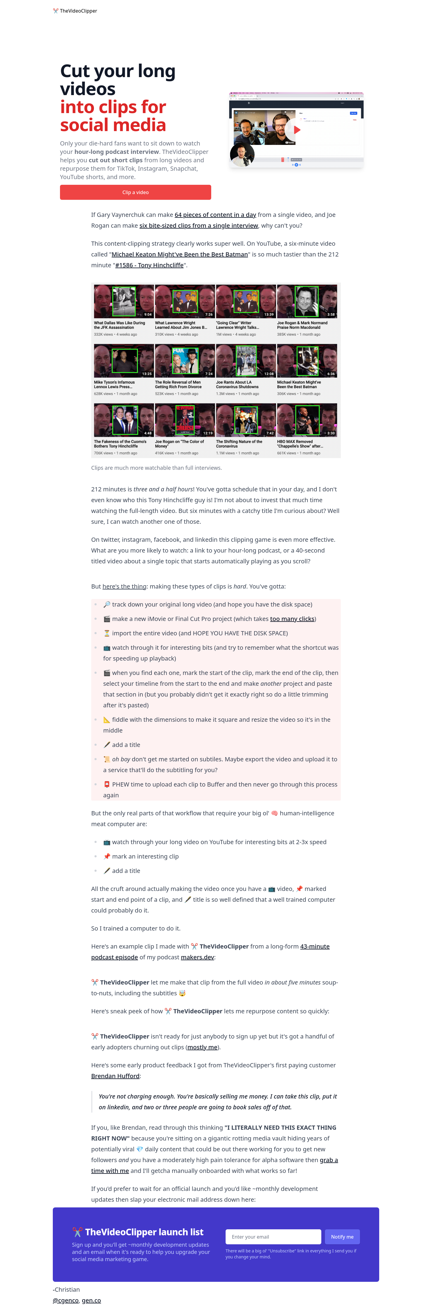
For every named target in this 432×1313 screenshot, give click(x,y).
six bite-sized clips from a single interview (199, 225)
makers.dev (197, 957)
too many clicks (292, 619)
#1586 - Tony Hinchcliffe (149, 265)
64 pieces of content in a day (215, 215)
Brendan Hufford (115, 1076)
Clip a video (135, 192)
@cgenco (66, 1300)
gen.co (91, 1300)
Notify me (342, 1237)
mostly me (203, 1047)
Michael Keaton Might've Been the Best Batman (180, 254)
